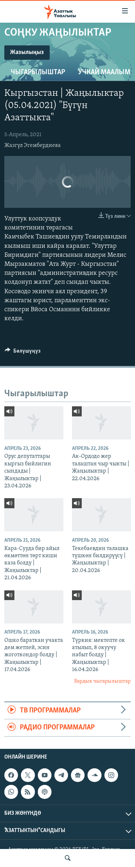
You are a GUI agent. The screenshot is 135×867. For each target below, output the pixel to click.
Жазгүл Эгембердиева (32, 145)
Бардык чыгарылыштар (102, 681)
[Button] (23, 352)
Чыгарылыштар (38, 72)
